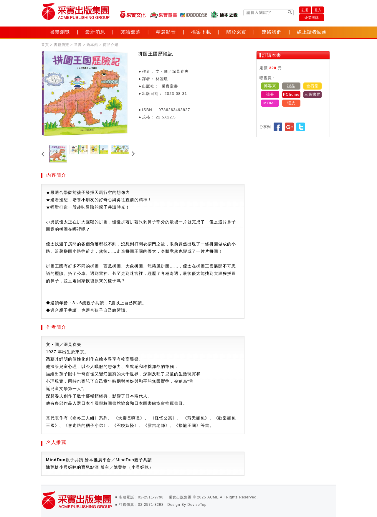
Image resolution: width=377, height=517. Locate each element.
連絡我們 (272, 31)
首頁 (45, 45)
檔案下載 (201, 31)
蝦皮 (291, 103)
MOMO (270, 103)
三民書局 (312, 94)
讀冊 (270, 94)
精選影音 (166, 31)
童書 (78, 45)
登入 (317, 10)
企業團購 (312, 18)
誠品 (291, 86)
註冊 (305, 10)
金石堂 (312, 86)
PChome (291, 94)
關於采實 (236, 31)
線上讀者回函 (312, 31)
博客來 (270, 86)
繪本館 (92, 45)
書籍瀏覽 (60, 31)
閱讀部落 (130, 31)
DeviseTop (196, 505)
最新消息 (95, 31)
